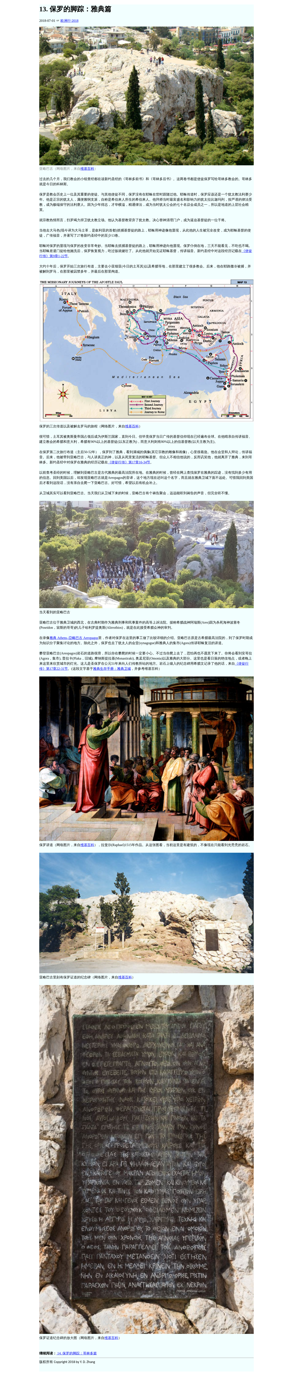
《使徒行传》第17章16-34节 (129, 462)
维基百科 (87, 168)
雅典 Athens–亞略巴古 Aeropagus (74, 638)
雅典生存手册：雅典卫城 (112, 668)
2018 (69, 20)
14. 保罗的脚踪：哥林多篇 (76, 1353)
